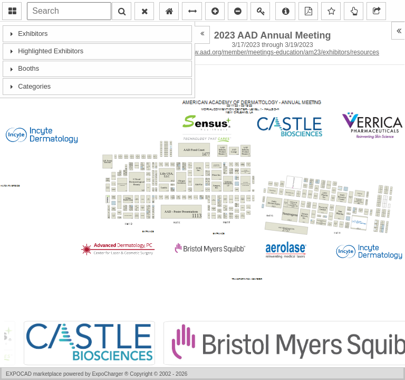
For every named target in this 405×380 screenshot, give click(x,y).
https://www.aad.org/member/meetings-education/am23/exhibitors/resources (272, 52)
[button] (12, 11)
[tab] (97, 33)
